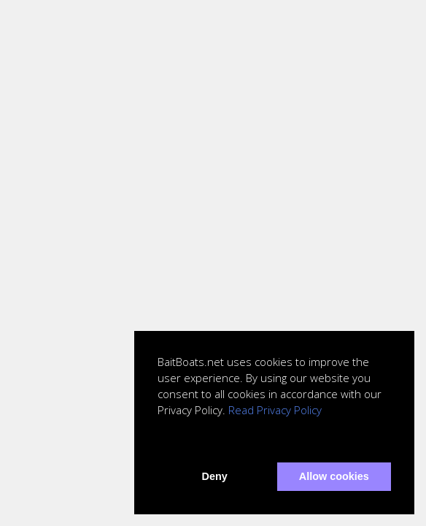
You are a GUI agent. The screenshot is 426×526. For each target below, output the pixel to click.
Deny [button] (215, 476)
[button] (160, 443)
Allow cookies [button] (334, 476)
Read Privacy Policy (275, 410)
